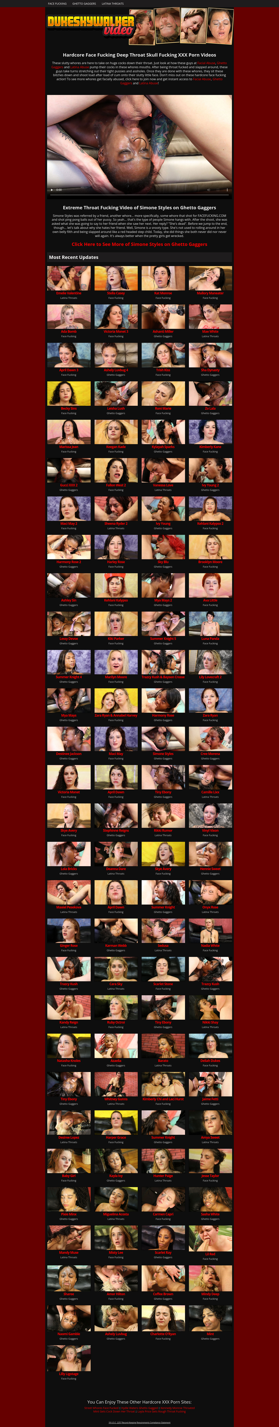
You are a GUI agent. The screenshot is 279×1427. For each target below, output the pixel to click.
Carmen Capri (163, 1214)
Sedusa (163, 945)
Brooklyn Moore (210, 562)
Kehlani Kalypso (116, 600)
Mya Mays (68, 715)
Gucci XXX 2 (68, 485)
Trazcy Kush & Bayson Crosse (163, 677)
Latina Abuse (79, 67)
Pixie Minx (68, 1214)
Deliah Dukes (210, 1060)
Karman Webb (116, 945)
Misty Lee (116, 1252)
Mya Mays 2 (163, 600)
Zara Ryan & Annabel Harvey (116, 715)
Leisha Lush (116, 408)
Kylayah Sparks (163, 447)
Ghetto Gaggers (84, 3)
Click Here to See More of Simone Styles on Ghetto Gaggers (139, 244)
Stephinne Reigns (116, 830)
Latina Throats (113, 3)
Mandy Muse (68, 1252)
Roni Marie (163, 408)
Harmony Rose (163, 715)
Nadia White (210, 945)
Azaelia (116, 1060)
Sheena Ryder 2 (115, 523)
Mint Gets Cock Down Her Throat (114, 1411)
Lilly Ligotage (68, 1374)
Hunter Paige (163, 1176)
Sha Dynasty (210, 370)
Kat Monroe (163, 293)
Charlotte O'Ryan (163, 1334)
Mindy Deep (210, 1294)
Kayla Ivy (115, 1176)
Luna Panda (210, 638)
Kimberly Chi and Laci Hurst (163, 1099)
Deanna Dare (116, 869)
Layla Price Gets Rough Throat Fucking (162, 1411)
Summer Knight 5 (163, 638)
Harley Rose (116, 562)
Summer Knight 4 (69, 677)
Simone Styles (163, 753)
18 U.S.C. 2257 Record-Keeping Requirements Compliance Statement (139, 1422)
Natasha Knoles (68, 1060)
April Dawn (116, 792)
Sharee (69, 1294)
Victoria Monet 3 (116, 331)
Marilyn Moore (116, 677)
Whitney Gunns (115, 1099)
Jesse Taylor (210, 1176)
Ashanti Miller (163, 331)
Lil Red (210, 1254)
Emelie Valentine (68, 293)
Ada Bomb (69, 331)
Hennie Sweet (210, 869)
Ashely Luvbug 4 (116, 370)
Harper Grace (116, 1137)
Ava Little (210, 600)
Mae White (210, 331)
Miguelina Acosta (116, 1214)
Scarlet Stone (163, 984)
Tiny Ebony (163, 792)
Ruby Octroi (116, 1022)
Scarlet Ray (163, 1252)
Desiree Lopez (68, 1137)
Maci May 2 (68, 523)
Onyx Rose (210, 907)
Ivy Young (163, 523)
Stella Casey (116, 293)
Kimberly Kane (210, 447)
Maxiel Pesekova (68, 907)
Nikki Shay (210, 1022)
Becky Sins (69, 408)
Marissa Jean (68, 447)
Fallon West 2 (116, 485)
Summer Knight (163, 907)
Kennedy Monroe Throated (178, 1408)
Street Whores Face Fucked (101, 1408)
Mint (210, 1334)
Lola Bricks (69, 869)
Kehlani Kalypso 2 (210, 523)
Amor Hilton (116, 1294)
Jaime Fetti (210, 1099)
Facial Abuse (206, 63)
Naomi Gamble (69, 1334)
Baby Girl (68, 1176)
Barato (163, 1060)
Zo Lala (210, 408)
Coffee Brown (163, 1294)
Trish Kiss (163, 370)
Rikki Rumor (163, 830)
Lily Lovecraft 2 (210, 677)
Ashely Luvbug (116, 1334)
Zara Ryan (210, 715)
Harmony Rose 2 (69, 562)
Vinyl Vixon (210, 830)
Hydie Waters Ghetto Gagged (139, 1408)
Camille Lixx (210, 792)
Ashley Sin (68, 600)
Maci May (116, 753)
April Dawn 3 (68, 370)
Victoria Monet (69, 792)
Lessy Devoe (69, 638)
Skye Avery (69, 830)
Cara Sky (115, 984)
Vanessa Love (163, 485)
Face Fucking (57, 3)
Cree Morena (210, 753)
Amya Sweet (210, 1137)
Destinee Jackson (68, 753)
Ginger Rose (69, 945)
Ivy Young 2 (210, 485)
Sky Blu (163, 562)
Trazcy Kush (69, 984)
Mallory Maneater (210, 293)
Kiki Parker (116, 638)
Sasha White (210, 1214)
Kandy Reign (68, 1022)
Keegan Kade (116, 447)
